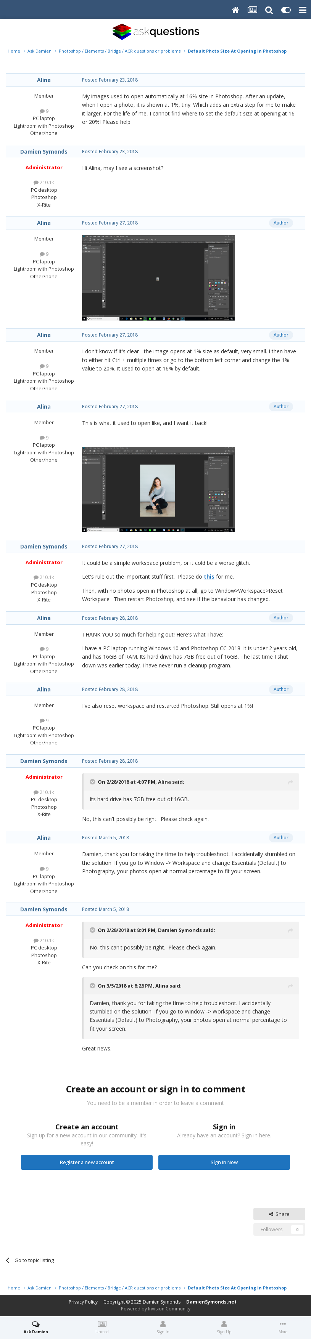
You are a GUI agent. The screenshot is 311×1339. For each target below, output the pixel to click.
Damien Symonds (44, 151)
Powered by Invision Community (155, 1308)
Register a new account (87, 1162)
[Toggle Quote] (93, 782)
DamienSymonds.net (211, 1302)
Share (279, 1214)
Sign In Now (224, 1162)
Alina (44, 79)
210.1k (44, 182)
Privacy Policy (83, 1302)
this (209, 576)
